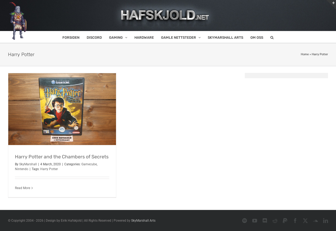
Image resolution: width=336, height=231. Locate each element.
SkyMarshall (28, 164)
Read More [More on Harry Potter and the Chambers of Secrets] (22, 188)
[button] (272, 37)
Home (305, 54)
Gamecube (89, 164)
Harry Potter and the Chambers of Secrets (62, 157)
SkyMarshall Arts (143, 220)
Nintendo (21, 169)
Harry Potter (49, 169)
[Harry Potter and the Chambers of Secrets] (62, 109)
